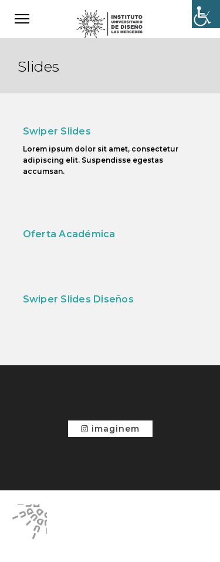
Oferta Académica (69, 234)
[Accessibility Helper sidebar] (206, 14)
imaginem (110, 428)
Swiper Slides (57, 131)
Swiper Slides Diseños (78, 299)
